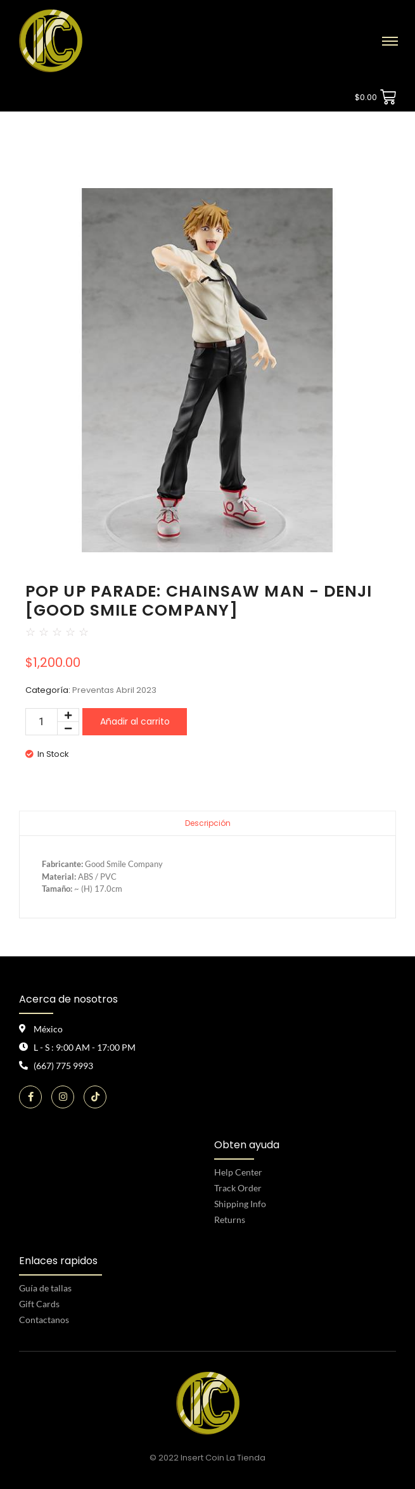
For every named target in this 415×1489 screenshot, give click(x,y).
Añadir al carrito (135, 721)
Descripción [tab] (208, 823)
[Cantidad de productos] (41, 721)
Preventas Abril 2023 (114, 690)
